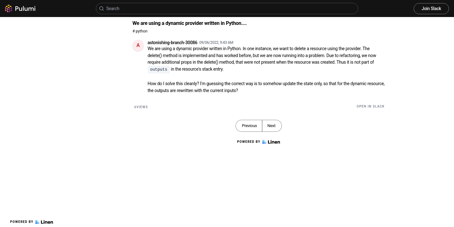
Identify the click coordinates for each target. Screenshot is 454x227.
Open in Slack (371, 106)
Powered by (31, 222)
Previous (249, 125)
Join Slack (431, 8)
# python (139, 31)
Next (271, 125)
